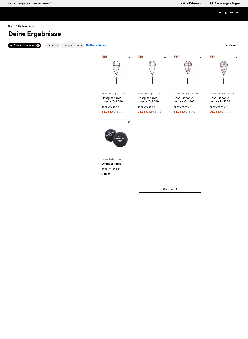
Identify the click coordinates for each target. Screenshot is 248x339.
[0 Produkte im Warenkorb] (237, 14)
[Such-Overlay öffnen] (220, 14)
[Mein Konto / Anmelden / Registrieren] (226, 14)
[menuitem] (58, 14)
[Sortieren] (232, 45)
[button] (55, 14)
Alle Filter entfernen (96, 45)
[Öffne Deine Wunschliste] (231, 14)
